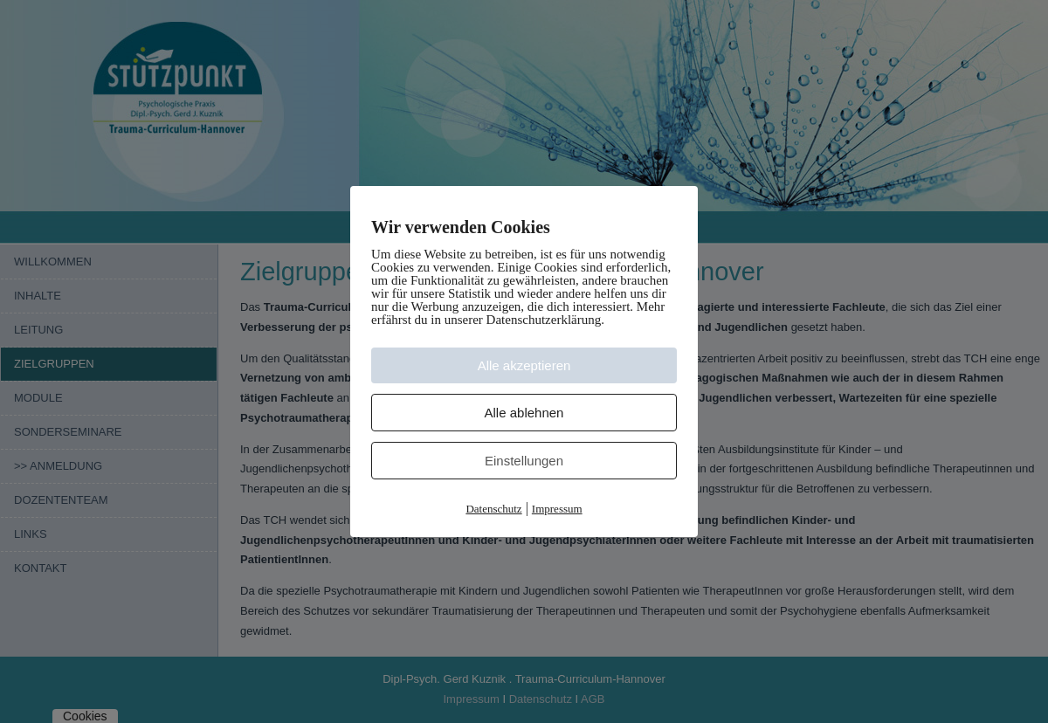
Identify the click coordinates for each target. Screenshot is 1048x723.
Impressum (557, 508)
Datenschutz (493, 508)
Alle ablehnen (524, 412)
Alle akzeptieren (524, 365)
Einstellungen (524, 460)
